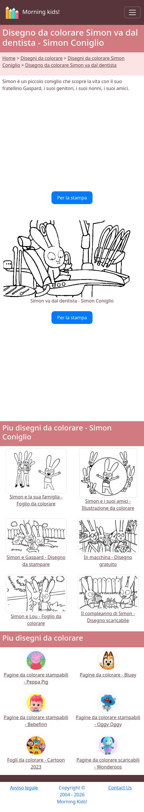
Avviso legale (24, 787)
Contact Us (120, 787)
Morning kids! (31, 12)
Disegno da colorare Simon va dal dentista (71, 65)
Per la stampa (72, 198)
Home (9, 58)
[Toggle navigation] (132, 12)
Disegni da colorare (41, 58)
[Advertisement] (72, 141)
